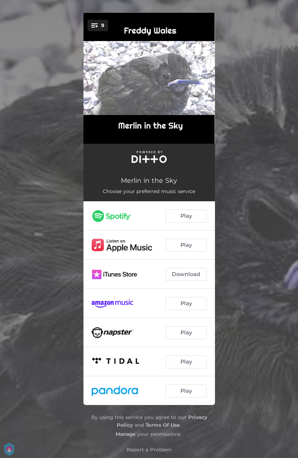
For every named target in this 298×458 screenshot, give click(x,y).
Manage (126, 434)
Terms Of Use (163, 425)
